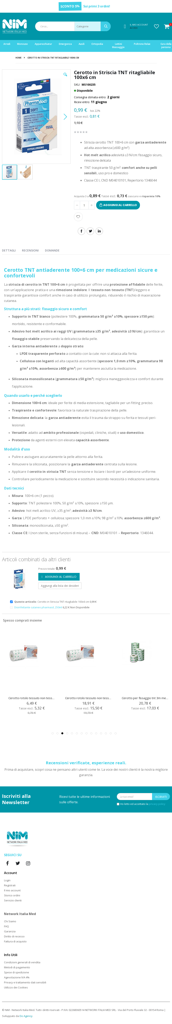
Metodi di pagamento (17, 967)
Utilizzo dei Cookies (16, 987)
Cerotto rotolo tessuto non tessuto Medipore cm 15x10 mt (88, 698)
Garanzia (10, 931)
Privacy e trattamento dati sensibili (25, 982)
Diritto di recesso (14, 936)
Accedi (134, 27)
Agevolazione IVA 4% (16, 977)
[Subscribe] (161, 796)
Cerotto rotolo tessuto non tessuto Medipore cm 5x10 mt (32, 698)
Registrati (10, 885)
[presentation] (12, 249)
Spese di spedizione (16, 972)
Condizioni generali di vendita (22, 962)
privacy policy (157, 804)
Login (7, 880)
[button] (156, 26)
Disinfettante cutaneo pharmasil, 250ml (38, 607)
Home (18, 57)
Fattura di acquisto (15, 941)
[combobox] (73, 26)
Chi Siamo (10, 921)
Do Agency (26, 1016)
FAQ (6, 926)
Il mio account (12, 890)
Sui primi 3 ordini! (96, 6)
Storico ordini (12, 895)
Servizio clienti (13, 900)
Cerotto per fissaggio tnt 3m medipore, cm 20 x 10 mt (145, 698)
